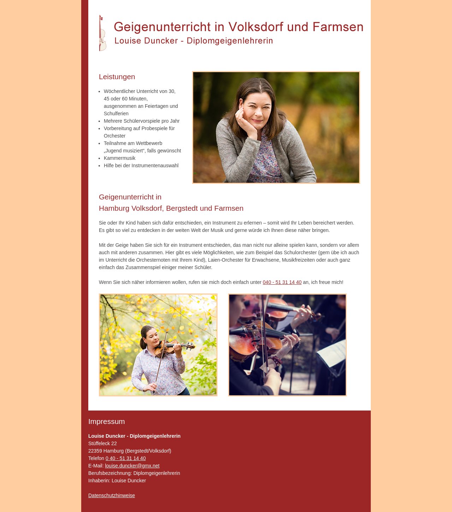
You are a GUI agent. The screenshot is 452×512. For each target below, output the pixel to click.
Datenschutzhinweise (111, 495)
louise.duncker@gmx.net (132, 466)
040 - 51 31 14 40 (282, 282)
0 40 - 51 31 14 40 (126, 458)
